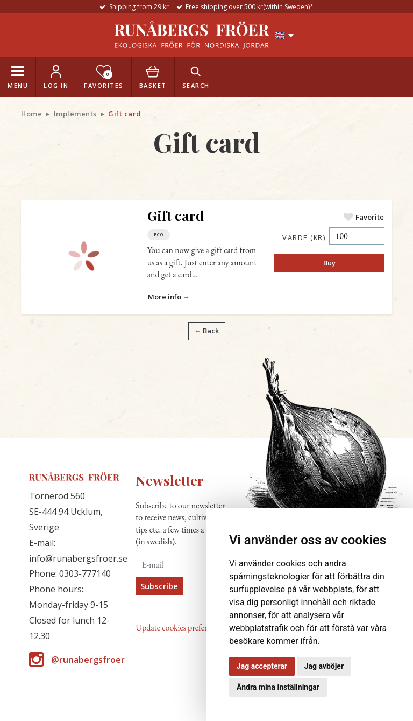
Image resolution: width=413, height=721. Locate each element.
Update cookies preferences (180, 627)
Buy (329, 263)
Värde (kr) (303, 237)
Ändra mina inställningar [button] (278, 687)
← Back (206, 330)
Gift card (175, 215)
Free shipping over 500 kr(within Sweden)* (250, 6)
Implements (75, 113)
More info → (169, 297)
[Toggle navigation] (17, 77)
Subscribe (159, 585)
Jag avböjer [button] (324, 666)
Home (31, 113)
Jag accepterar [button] (262, 666)
